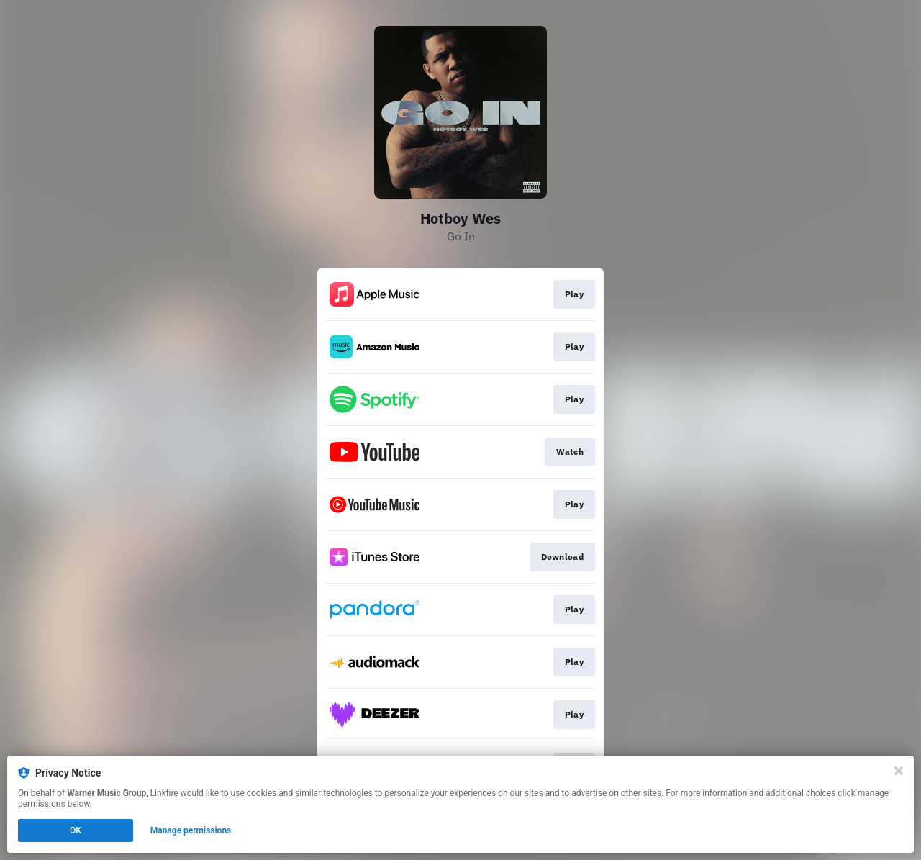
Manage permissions (191, 830)
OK (75, 830)
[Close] (898, 770)
